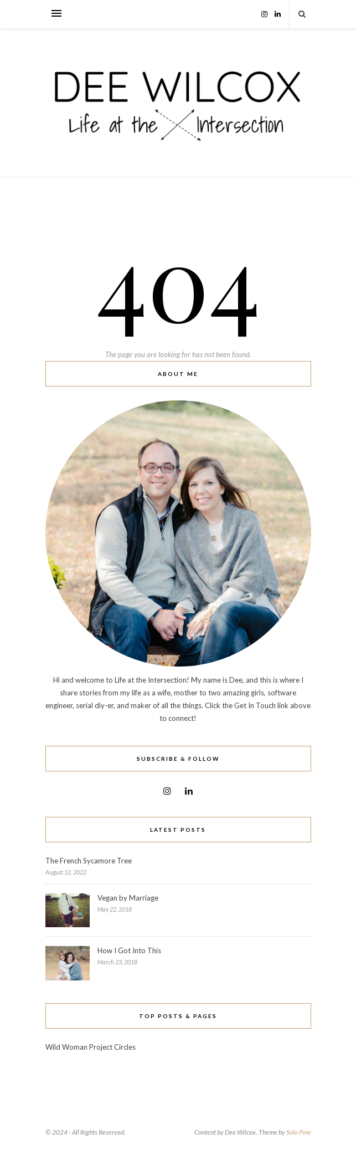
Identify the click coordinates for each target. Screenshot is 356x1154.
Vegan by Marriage (127, 897)
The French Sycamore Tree (88, 860)
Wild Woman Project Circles (90, 1047)
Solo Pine (298, 1132)
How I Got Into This (129, 950)
